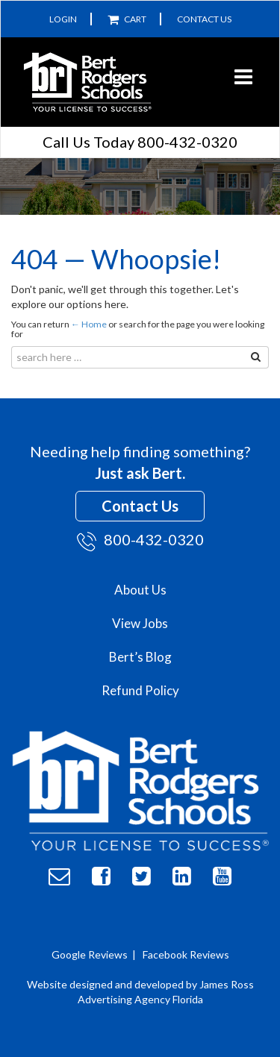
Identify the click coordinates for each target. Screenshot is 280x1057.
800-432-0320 (140, 540)
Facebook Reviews (186, 954)
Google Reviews (90, 954)
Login (63, 19)
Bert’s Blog (140, 657)
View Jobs (140, 623)
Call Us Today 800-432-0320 (140, 142)
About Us (140, 589)
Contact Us (204, 19)
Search (243, 358)
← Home (89, 324)
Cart (127, 19)
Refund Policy (140, 690)
